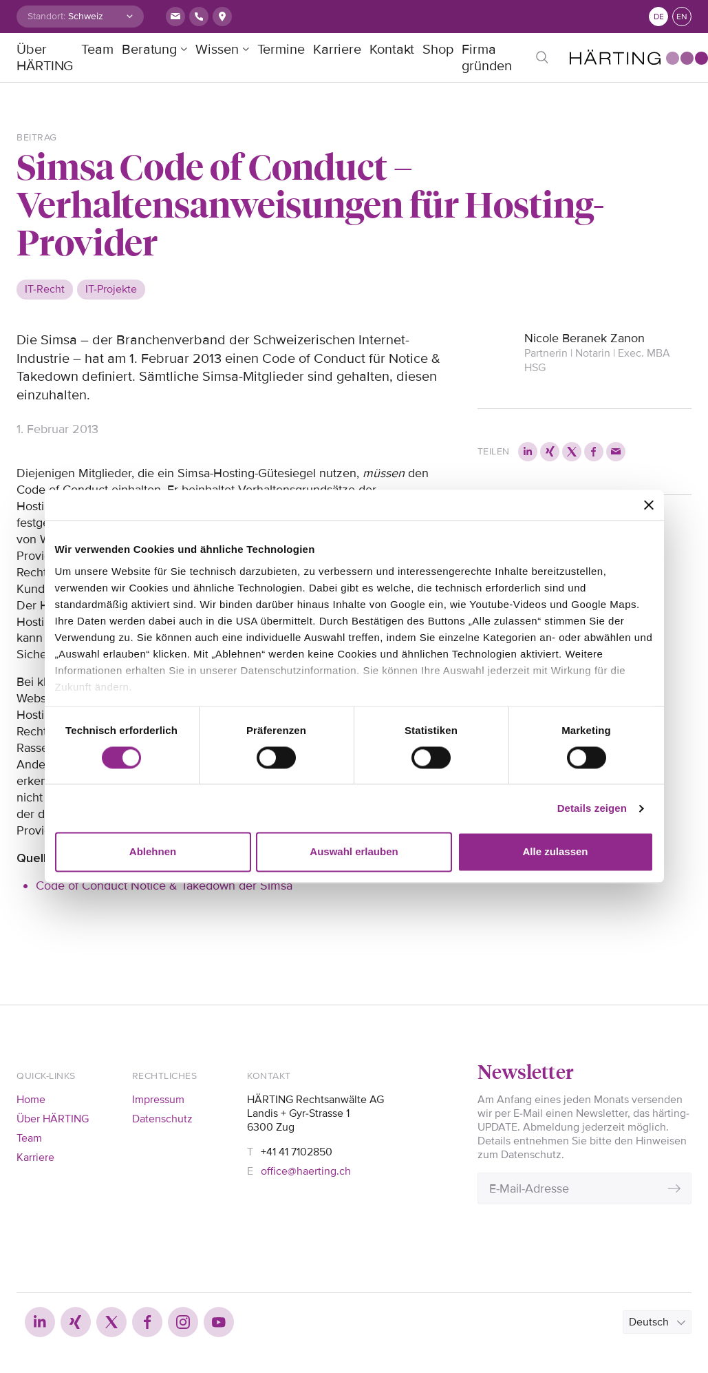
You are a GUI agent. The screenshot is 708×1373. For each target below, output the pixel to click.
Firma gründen (487, 57)
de (659, 17)
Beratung (149, 49)
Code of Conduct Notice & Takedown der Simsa (164, 885)
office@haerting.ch (306, 1171)
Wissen (216, 49)
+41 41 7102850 (296, 1152)
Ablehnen (152, 852)
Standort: (46, 16)
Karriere (337, 49)
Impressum (158, 1100)
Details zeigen (592, 808)
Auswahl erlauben (354, 852)
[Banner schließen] (649, 505)
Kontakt (391, 49)
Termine (281, 49)
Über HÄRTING (45, 57)
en (681, 17)
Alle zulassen (555, 852)
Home (31, 1100)
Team (97, 49)
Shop (437, 49)
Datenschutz (162, 1119)
